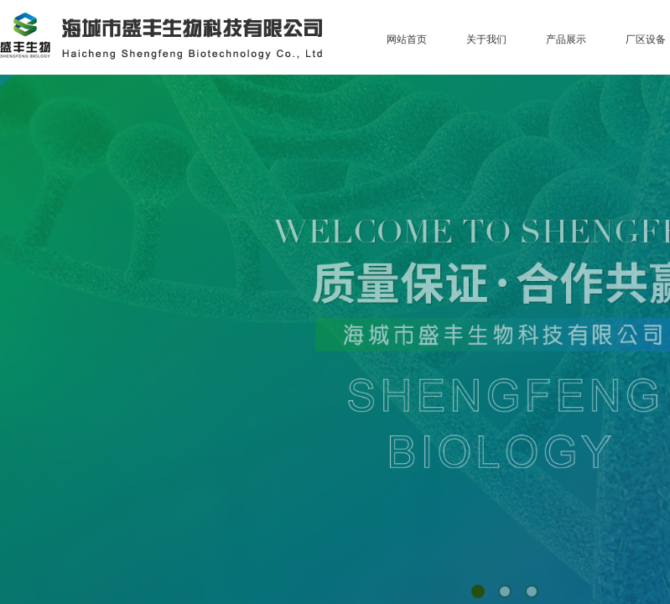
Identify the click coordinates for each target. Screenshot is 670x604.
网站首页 (407, 39)
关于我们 (486, 39)
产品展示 (566, 39)
